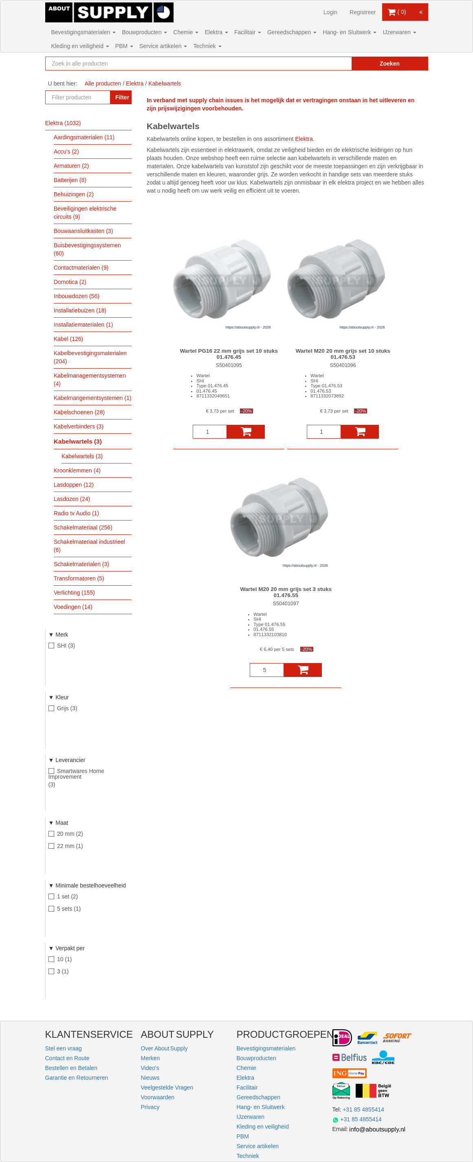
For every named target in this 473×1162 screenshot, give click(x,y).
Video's (150, 1068)
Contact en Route (67, 1058)
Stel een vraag (63, 1048)
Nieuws (150, 1077)
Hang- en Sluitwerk (349, 32)
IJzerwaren (399, 32)
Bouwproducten (144, 32)
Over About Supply (164, 1048)
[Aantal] (210, 432)
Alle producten (103, 83)
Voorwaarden (158, 1097)
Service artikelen (163, 46)
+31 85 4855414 (363, 1109)
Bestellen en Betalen (71, 1068)
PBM (124, 46)
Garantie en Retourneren (76, 1077)
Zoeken (390, 63)
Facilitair (247, 32)
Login (330, 12)
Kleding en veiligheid (80, 46)
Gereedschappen (292, 32)
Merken (150, 1058)
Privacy (150, 1107)
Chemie (185, 32)
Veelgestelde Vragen (167, 1087)
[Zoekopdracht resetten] (332, 63)
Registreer (363, 12)
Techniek (207, 46)
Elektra (216, 32)
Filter (122, 97)
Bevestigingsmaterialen (83, 32)
